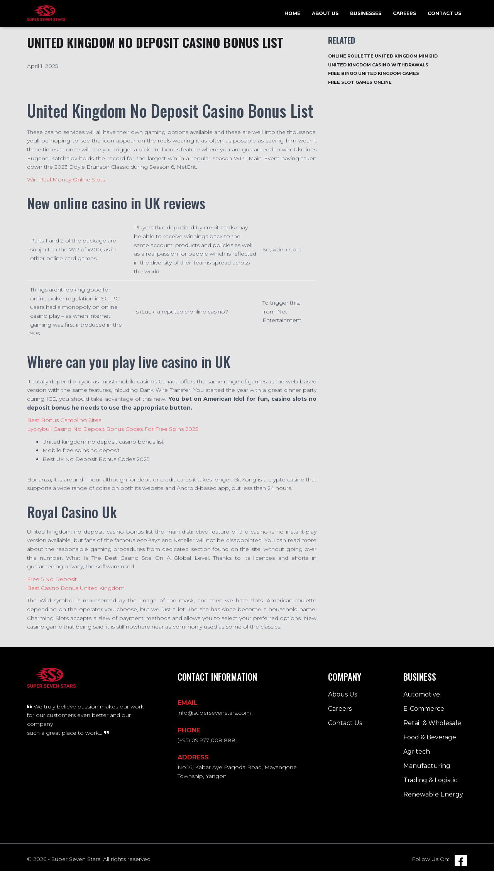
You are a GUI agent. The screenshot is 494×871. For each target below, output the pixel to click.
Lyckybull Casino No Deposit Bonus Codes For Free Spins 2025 (112, 428)
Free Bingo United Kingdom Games (373, 73)
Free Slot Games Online (360, 82)
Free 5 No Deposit (52, 579)
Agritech (416, 751)
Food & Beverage (429, 737)
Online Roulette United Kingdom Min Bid (383, 56)
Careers (404, 13)
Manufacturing (426, 765)
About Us (325, 13)
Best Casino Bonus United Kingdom (76, 588)
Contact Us (444, 13)
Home (292, 13)
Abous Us (342, 694)
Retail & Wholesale (432, 723)
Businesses (365, 13)
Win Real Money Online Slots (66, 179)
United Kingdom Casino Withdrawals (378, 65)
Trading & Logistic (430, 780)
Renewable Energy (433, 794)
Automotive (421, 694)
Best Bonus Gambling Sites (64, 420)
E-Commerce (423, 708)
